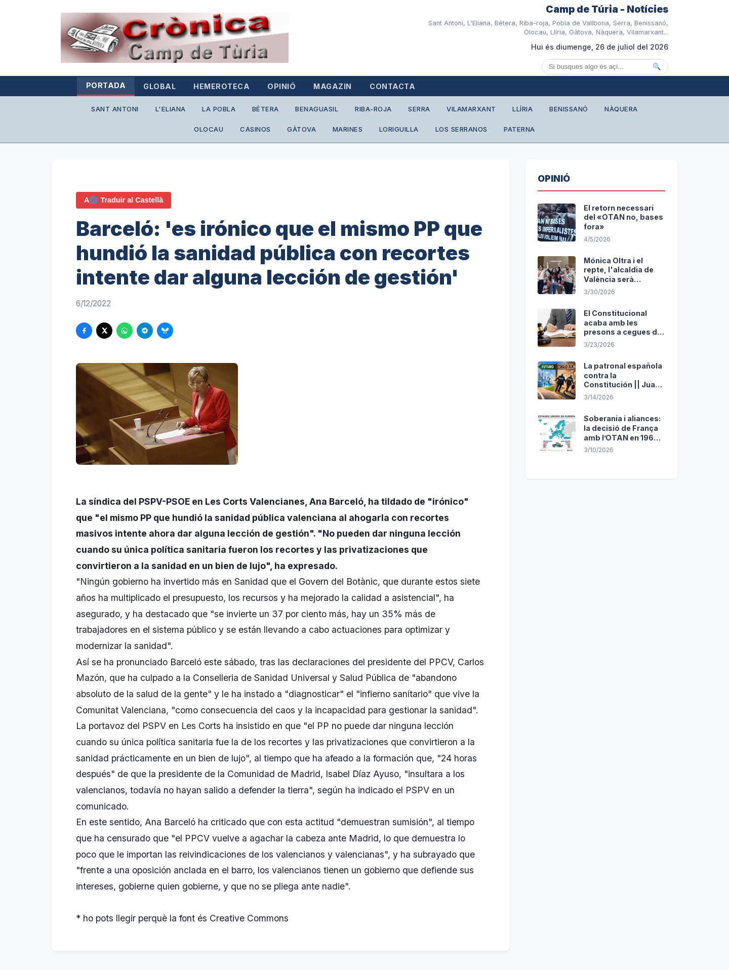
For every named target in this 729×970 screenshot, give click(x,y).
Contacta (434, 87)
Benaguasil (339, 110)
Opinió (308, 87)
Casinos (272, 132)
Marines (374, 132)
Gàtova (323, 132)
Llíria (564, 110)
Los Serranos (497, 132)
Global (171, 87)
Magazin (366, 87)
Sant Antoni (118, 110)
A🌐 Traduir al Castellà (123, 203)
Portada (109, 86)
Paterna (560, 132)
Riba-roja (401, 110)
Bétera (283, 110)
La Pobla (232, 110)
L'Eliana (179, 110)
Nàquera (169, 132)
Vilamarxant (508, 110)
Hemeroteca (241, 87)
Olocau (220, 132)
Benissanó (615, 110)
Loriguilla (430, 132)
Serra (450, 110)
